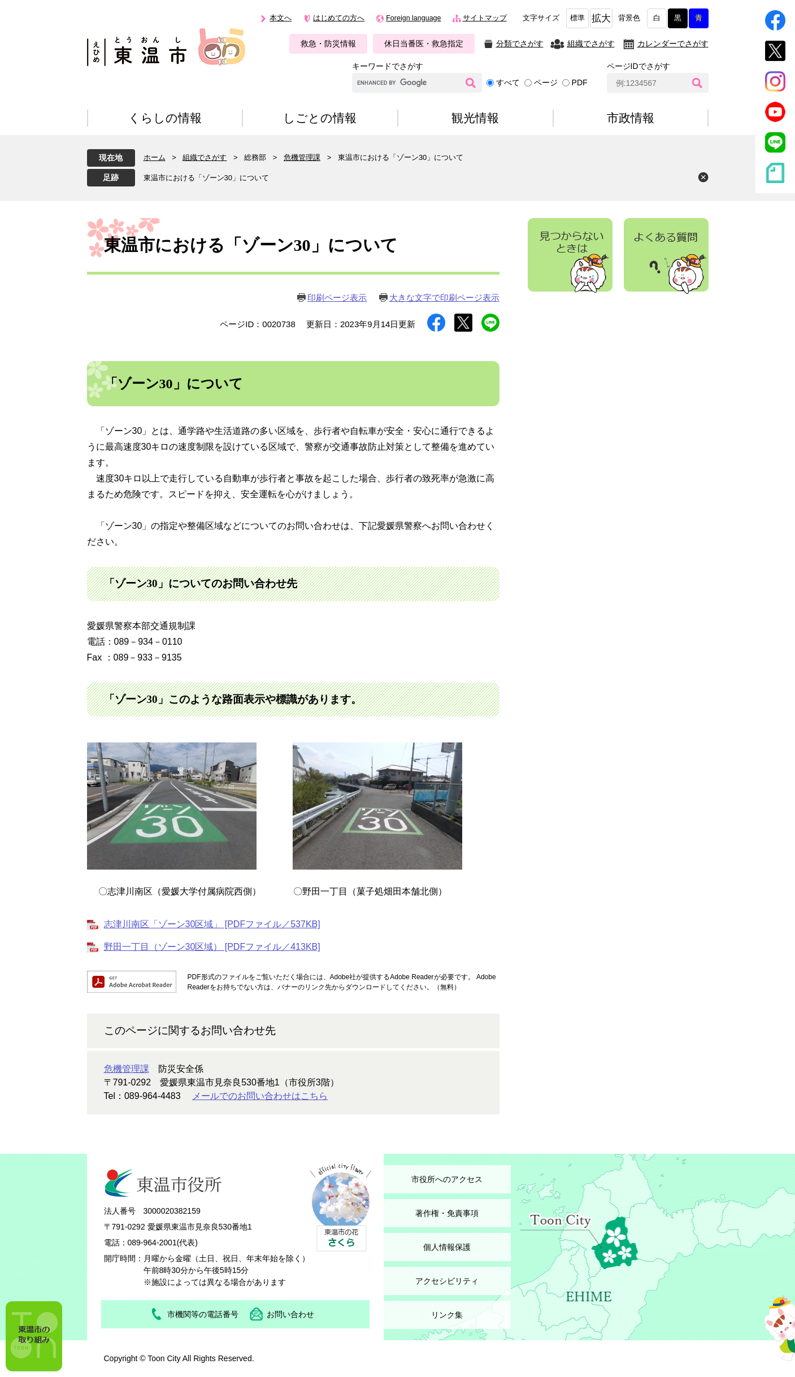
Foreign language (413, 18)
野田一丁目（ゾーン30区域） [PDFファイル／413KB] (212, 947)
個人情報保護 (447, 1247)
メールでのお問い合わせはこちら (260, 1096)
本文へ (281, 18)
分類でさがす (520, 43)
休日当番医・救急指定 (423, 43)
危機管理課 (302, 157)
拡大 (601, 18)
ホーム (155, 157)
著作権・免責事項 (447, 1213)
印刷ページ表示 (337, 297)
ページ (546, 82)
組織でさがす (591, 43)
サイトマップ (485, 18)
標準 (577, 18)
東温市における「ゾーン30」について (206, 177)
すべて (508, 82)
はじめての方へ (338, 18)
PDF (580, 82)
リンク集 (447, 1314)
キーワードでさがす (387, 66)
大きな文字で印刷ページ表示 (444, 297)
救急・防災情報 (328, 43)
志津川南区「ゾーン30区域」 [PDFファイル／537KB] (212, 924)
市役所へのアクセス (447, 1179)
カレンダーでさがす (673, 43)
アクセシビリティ (447, 1280)
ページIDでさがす (638, 66)
